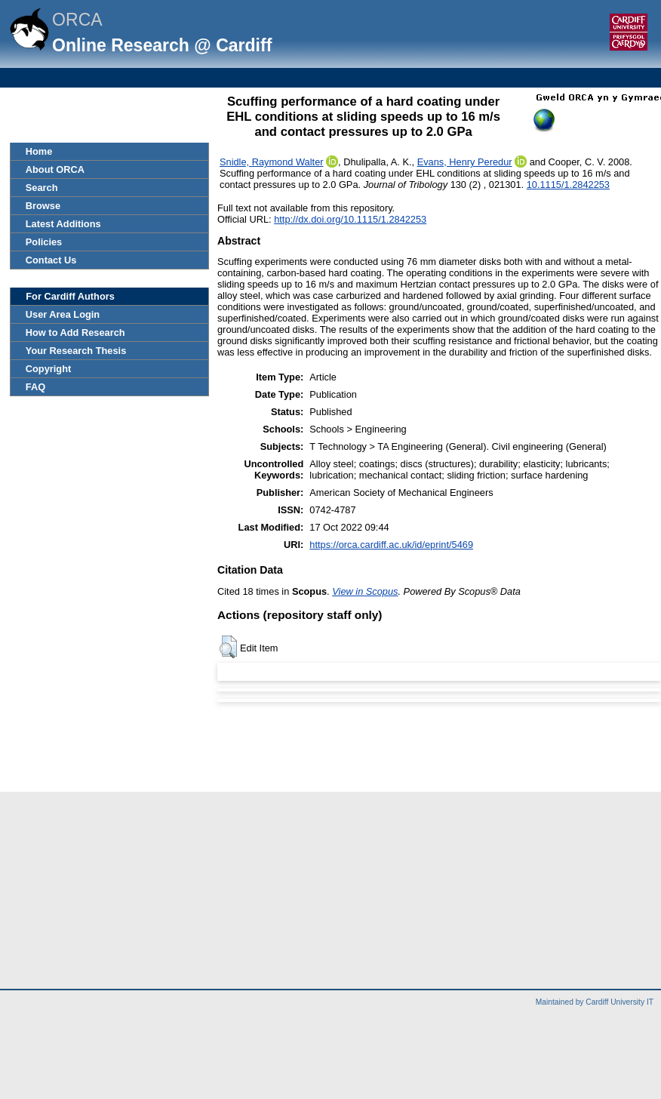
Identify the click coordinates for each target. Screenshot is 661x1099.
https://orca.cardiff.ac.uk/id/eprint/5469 (391, 544)
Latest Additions (63, 223)
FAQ (35, 386)
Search (42, 187)
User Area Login (63, 314)
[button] (228, 647)
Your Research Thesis (76, 350)
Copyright (48, 368)
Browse (43, 205)
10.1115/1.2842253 (568, 184)
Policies (44, 242)
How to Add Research (75, 332)
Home (39, 151)
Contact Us (51, 260)
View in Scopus (365, 591)
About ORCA (55, 169)
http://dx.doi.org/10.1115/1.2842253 (350, 219)
